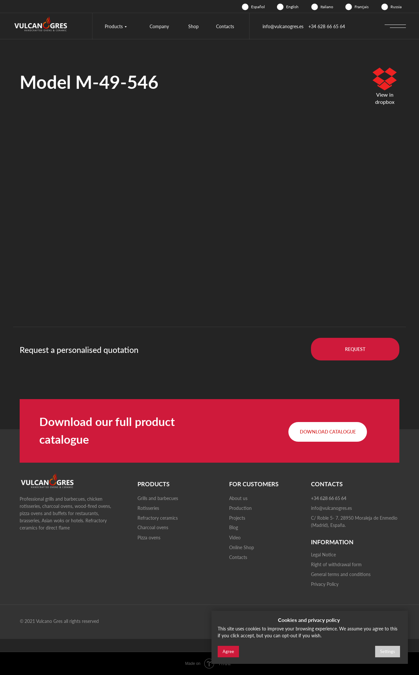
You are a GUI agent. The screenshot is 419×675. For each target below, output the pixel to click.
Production (240, 508)
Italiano (326, 6)
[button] (355, 349)
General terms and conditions (341, 574)
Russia (396, 6)
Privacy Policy (324, 584)
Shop (193, 26)
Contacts (225, 26)
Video (235, 537)
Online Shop (241, 547)
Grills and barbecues (157, 498)
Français (362, 6)
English (292, 6)
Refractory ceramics (157, 518)
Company (159, 26)
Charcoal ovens (152, 527)
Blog (233, 527)
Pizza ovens (148, 537)
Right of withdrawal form (336, 564)
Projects (237, 518)
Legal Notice (323, 554)
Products (114, 26)
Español (258, 6)
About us (238, 498)
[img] (245, 7)
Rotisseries (148, 508)
